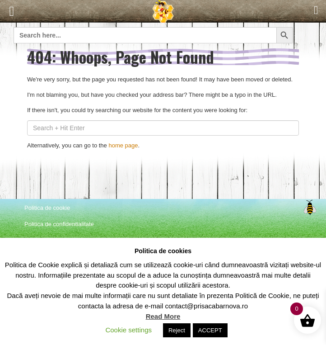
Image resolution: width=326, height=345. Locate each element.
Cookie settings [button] (128, 330)
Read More (163, 316)
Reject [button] (176, 330)
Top (310, 207)
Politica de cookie (47, 207)
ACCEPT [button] (210, 330)
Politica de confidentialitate (59, 224)
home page (123, 145)
